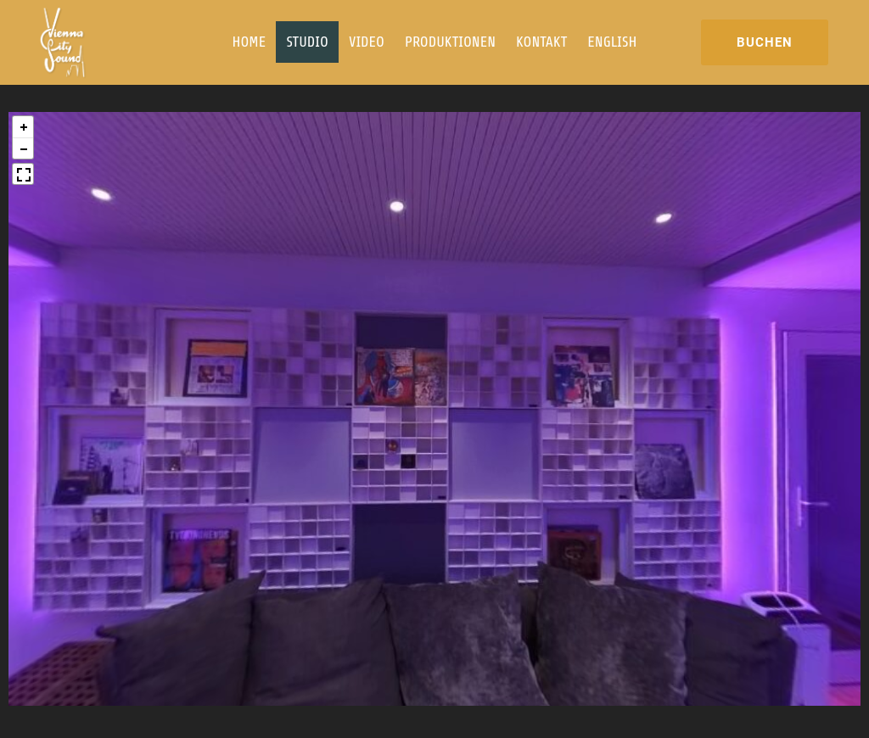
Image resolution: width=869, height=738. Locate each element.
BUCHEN (765, 42)
